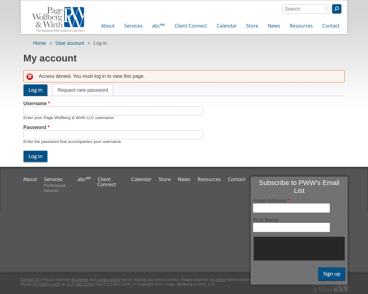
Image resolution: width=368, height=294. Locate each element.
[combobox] (307, 9)
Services (133, 25)
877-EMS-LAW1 (47, 284)
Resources (301, 25)
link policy (217, 279)
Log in (38, 90)
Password (36, 127)
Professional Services (54, 188)
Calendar (227, 25)
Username (36, 103)
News (274, 25)
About (108, 25)
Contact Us (29, 279)
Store (252, 25)
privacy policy (108, 279)
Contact (331, 25)
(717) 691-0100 (79, 284)
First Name (265, 220)
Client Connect (191, 25)
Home (39, 43)
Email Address (271, 200)
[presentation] (300, 248)
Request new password (83, 90)
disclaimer (80, 279)
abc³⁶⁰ (158, 25)
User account (69, 43)
